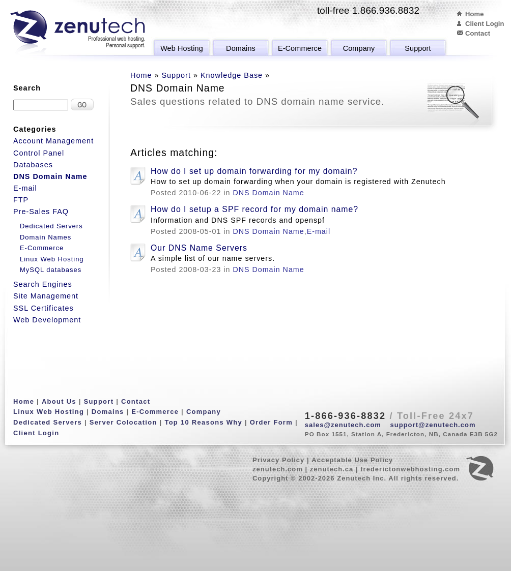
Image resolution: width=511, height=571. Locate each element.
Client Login (484, 23)
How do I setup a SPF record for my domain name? (254, 209)
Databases (33, 165)
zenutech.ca (332, 469)
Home (474, 14)
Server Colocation (123, 422)
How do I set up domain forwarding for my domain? (254, 171)
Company (359, 48)
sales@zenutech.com (343, 425)
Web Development (47, 320)
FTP (21, 200)
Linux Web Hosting (52, 259)
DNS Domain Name (268, 193)
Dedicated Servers (51, 226)
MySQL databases (50, 270)
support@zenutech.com (433, 425)
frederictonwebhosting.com (410, 469)
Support (418, 48)
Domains (241, 48)
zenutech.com (277, 469)
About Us (59, 401)
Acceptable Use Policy (352, 460)
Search (27, 88)
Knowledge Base (232, 75)
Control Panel (38, 153)
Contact (477, 33)
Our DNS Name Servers (199, 248)
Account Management (53, 141)
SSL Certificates (43, 308)
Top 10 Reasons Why (203, 422)
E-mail (318, 231)
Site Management (45, 296)
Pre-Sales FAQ (41, 211)
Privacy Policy (278, 460)
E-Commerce (300, 48)
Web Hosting (181, 48)
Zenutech (77, 33)
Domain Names (45, 237)
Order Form (271, 422)
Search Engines (42, 284)
